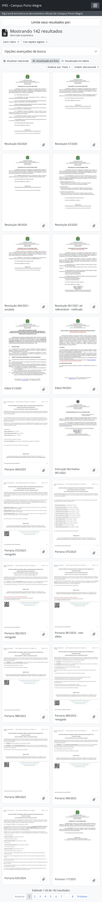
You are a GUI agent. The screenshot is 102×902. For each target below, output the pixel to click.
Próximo (82, 896)
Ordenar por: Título (58, 67)
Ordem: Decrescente (85, 67)
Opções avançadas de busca (25, 51)
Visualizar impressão (16, 60)
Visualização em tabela (75, 60)
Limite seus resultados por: (51, 22)
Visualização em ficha (46, 60)
